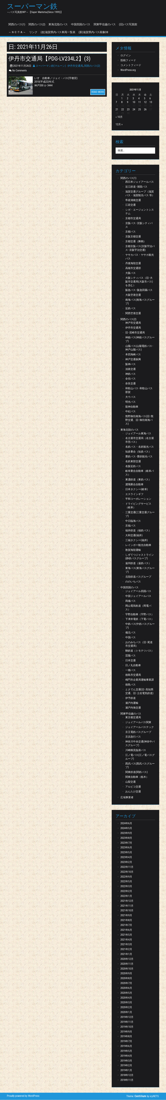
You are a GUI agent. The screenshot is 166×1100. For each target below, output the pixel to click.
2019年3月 (126, 1060)
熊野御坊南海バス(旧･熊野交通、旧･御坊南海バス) (139, 420)
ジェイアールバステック (139, 727)
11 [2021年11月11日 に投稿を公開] (139, 102)
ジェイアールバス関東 (138, 722)
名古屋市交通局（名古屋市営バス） (139, 440)
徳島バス (130, 684)
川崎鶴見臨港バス (135, 750)
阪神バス (130, 364)
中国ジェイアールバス (138, 596)
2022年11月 (126, 867)
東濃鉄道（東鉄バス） (138, 479)
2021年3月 (126, 944)
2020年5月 (126, 993)
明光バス (130, 401)
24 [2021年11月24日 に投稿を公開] (134, 109)
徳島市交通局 (133, 675)
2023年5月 (126, 852)
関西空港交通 (133, 313)
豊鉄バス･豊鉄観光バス (139, 456)
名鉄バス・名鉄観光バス (139, 447)
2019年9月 (126, 1031)
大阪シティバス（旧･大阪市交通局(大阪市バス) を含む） (139, 281)
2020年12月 (126, 959)
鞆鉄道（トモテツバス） (139, 651)
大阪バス (130, 273)
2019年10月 (126, 1026)
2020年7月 (126, 983)
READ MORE (97, 92)
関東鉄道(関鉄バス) (136, 772)
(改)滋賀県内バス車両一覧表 (58, 32)
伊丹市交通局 (75, 65)
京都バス (130, 231)
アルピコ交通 (133, 786)
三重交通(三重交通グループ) (140, 514)
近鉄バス (130, 308)
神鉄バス (130, 374)
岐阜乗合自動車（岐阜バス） (139, 473)
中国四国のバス (80, 24)
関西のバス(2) (37, 24)
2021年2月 (126, 949)
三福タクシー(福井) (136, 540)
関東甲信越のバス (105, 24)
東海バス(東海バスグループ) (140, 570)
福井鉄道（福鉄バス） (138, 530)
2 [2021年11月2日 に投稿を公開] (127, 98)
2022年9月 (126, 876)
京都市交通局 (133, 218)
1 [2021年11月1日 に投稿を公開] (122, 98)
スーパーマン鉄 (33, 7)
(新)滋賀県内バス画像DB (93, 32)
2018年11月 (126, 1080)
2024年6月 (126, 823)
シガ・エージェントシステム (139, 211)
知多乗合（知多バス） (138, 451)
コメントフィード (130, 65)
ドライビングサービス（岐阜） (138, 505)
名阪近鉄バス (133, 466)
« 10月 (119, 117)
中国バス (130, 637)
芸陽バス (130, 655)
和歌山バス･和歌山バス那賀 (139, 390)
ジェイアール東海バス (138, 433)
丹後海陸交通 (133, 263)
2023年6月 (126, 847)
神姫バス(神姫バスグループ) (140, 339)
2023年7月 (126, 842)
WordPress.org (128, 70)
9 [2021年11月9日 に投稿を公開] (127, 102)
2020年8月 (126, 978)
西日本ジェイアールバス (139, 182)
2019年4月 (126, 1055)
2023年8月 (126, 838)
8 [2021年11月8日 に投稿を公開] (122, 102)
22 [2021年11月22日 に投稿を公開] (122, 109)
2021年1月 (126, 954)
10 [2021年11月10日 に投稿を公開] (134, 102)
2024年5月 (126, 828)
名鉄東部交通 (133, 461)
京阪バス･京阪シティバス (139, 225)
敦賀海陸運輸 (133, 550)
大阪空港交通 (133, 295)
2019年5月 (126, 1051)
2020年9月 (126, 973)
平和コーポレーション (138, 499)
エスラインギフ (134, 494)
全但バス (130, 378)
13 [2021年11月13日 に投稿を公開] (150, 102)
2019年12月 (126, 1017)
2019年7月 (126, 1041)
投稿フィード (128, 60)
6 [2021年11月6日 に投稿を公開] (150, 98)
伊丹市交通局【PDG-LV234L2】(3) (51, 58)
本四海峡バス (133, 354)
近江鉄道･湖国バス (136, 187)
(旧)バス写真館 (128, 24)
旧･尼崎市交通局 (135, 332)
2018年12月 (126, 1075)
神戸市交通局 (133, 323)
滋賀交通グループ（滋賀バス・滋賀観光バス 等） (139, 193)
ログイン (125, 55)
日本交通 (130, 660)
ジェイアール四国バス (138, 591)
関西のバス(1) (16, 24)
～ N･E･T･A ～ (17, 32)
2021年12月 (126, 901)
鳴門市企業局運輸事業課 (139, 680)
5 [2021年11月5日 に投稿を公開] (144, 98)
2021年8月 (126, 920)
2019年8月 (126, 1036)
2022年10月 (126, 872)
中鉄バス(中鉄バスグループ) (140, 626)
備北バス (130, 632)
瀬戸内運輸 (131, 703)
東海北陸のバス (58, 24)
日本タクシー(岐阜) (136, 489)
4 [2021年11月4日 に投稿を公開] (139, 98)
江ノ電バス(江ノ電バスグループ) (140, 757)
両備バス (130, 601)
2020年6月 (126, 988)
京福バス (130, 525)
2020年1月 (126, 1012)
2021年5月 (126, 934)
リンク (33, 32)
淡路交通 (130, 369)
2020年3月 (126, 1002)
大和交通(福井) (133, 535)
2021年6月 (126, 930)
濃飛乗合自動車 (134, 484)
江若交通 (130, 205)
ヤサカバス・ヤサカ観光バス (139, 256)
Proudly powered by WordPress (23, 1096)
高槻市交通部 (133, 268)
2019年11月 (126, 1022)
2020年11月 (126, 964)
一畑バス (130, 670)
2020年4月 (126, 997)
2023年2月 (126, 862)
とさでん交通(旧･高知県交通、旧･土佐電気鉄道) (139, 691)
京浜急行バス (133, 737)
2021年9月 (126, 915)
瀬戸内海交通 (133, 707)
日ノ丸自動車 (133, 665)
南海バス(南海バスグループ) (140, 302)
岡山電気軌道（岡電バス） (138, 607)
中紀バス (130, 411)
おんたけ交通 (133, 791)
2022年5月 (126, 881)
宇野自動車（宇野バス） (139, 614)
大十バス (130, 397)
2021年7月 (126, 925)
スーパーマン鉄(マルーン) (49, 65)
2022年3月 (126, 886)
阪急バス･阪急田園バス (139, 290)
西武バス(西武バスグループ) (140, 765)
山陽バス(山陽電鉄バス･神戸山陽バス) (139, 348)
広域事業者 (126, 797)
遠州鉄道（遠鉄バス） (138, 563)
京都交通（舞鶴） (135, 241)
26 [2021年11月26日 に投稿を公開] (145, 109)
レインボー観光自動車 (138, 545)
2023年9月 (126, 833)
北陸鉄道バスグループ (138, 576)
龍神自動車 (131, 406)
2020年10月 (126, 968)
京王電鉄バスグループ (138, 732)
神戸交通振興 (133, 359)
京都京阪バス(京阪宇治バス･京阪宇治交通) (140, 248)
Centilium (140, 1096)
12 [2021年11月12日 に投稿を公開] (145, 102)
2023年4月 (126, 857)
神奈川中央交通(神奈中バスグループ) (140, 743)
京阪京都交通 (133, 236)
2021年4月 (126, 939)
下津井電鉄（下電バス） (139, 619)
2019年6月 (126, 1046)
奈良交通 (130, 383)
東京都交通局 (133, 717)
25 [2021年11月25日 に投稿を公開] (139, 109)
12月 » (119, 124)
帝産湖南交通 (133, 200)
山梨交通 (130, 781)
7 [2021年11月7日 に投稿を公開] (116, 102)
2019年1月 (126, 1070)
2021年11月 (126, 905)
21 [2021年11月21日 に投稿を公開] (117, 109)
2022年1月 (126, 896)
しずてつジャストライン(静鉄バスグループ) (139, 556)
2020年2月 (126, 1007)
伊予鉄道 (130, 698)
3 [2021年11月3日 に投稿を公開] (133, 98)
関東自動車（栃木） (137, 777)
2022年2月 (126, 891)
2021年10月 (126, 910)
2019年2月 (126, 1065)
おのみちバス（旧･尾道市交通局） (139, 644)
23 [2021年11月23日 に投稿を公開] (128, 109)
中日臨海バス (133, 521)
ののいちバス (133, 581)
